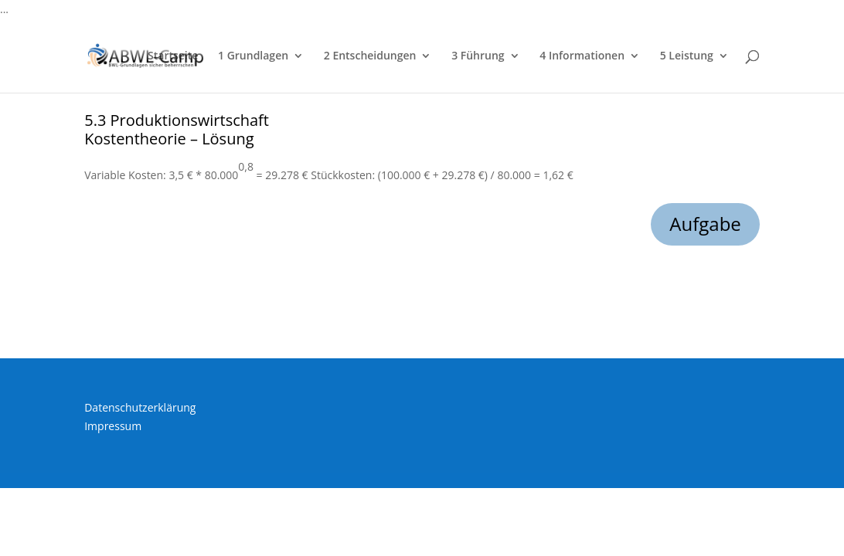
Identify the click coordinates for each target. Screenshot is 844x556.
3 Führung (477, 56)
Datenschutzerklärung (140, 407)
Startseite (173, 56)
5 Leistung (686, 56)
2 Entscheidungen (370, 56)
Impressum (112, 426)
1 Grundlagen (253, 56)
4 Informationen (581, 56)
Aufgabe (705, 223)
